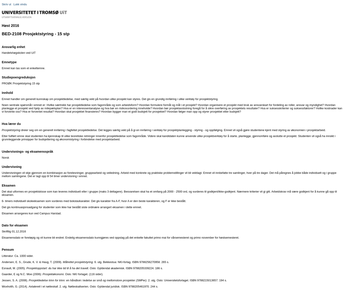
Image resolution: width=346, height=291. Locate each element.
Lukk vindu (20, 4)
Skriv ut (6, 4)
